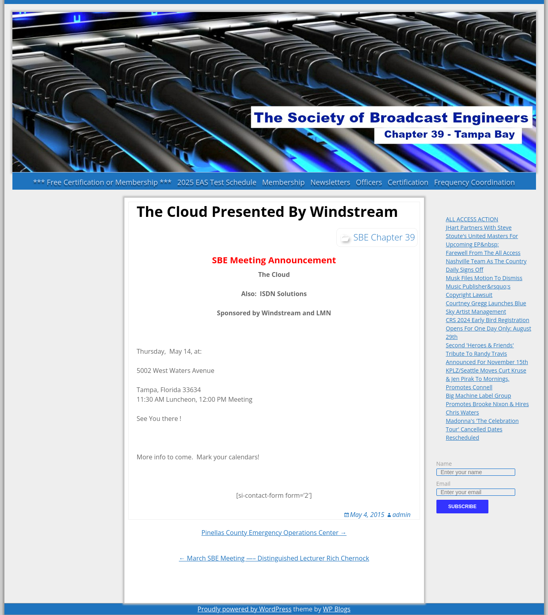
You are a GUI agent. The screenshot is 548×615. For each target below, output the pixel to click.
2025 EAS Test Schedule (216, 182)
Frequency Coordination (474, 182)
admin (401, 514)
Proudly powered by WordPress (245, 609)
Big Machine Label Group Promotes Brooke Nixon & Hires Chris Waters (487, 404)
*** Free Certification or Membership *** (102, 182)
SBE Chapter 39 (384, 237)
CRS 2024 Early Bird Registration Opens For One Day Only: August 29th (488, 328)
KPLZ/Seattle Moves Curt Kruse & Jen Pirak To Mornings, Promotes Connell (486, 379)
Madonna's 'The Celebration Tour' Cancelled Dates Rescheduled (482, 429)
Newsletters (330, 182)
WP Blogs (336, 609)
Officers (369, 182)
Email (443, 483)
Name (444, 463)
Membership (283, 182)
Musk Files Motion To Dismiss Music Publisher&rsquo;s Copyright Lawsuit (484, 286)
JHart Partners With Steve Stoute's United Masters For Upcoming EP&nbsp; (482, 236)
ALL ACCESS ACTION (472, 219)
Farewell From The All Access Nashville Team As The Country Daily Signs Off (486, 261)
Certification (408, 182)
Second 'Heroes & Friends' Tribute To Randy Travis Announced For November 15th (487, 353)
